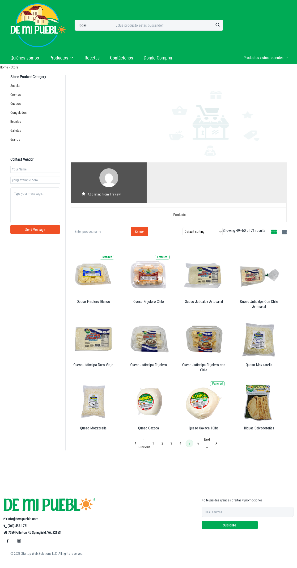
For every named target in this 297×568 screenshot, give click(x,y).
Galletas (15, 130)
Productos (61, 58)
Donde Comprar (158, 58)
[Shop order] (202, 231)
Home (4, 67)
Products (179, 215)
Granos (15, 139)
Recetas (92, 58)
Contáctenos (121, 58)
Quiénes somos (24, 58)
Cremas (15, 95)
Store (14, 67)
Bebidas (15, 121)
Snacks (15, 86)
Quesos (15, 104)
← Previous (144, 443)
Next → (207, 443)
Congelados (18, 112)
